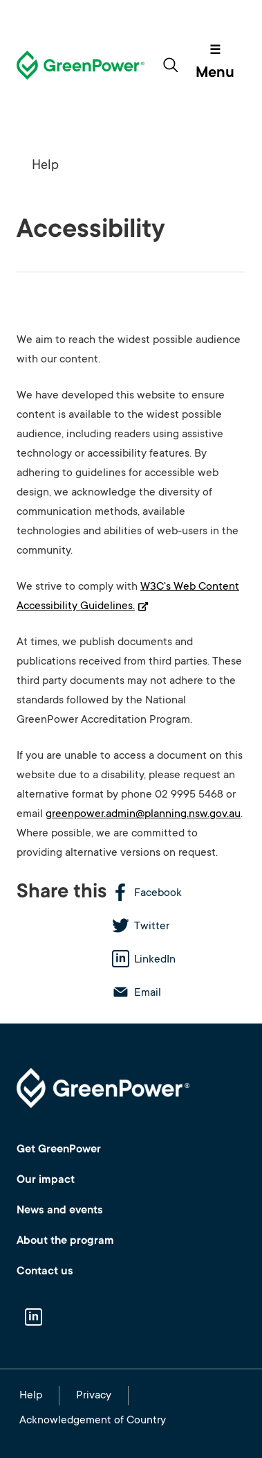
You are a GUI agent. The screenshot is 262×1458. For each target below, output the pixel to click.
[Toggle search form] (170, 65)
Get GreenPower (59, 1149)
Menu (215, 73)
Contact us (45, 1271)
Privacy (93, 1395)
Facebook (158, 893)
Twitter (151, 926)
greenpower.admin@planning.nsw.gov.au (143, 814)
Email (147, 993)
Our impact (46, 1180)
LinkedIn (155, 960)
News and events (60, 1210)
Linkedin (33, 1319)
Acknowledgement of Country (92, 1420)
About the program (65, 1241)
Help (45, 166)
